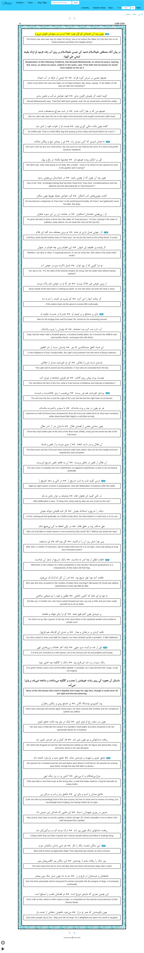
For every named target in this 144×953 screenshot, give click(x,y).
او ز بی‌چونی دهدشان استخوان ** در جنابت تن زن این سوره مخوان (72, 214)
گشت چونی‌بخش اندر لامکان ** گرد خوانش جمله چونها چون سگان (72, 196)
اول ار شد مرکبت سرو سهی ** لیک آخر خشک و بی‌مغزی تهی (70, 647)
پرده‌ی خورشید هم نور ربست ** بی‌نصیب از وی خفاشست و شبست (69, 393)
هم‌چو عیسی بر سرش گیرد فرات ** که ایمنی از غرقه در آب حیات (72, 78)
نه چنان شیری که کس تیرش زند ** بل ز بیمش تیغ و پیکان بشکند (69, 141)
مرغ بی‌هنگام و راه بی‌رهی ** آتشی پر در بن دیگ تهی (72, 776)
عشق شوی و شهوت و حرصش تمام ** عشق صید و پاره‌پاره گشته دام (70, 758)
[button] (20, 2)
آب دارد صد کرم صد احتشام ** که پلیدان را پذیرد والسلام (72, 329)
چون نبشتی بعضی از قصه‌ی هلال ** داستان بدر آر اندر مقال (72, 426)
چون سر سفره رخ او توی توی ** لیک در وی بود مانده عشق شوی (72, 721)
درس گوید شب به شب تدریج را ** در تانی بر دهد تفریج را (70, 480)
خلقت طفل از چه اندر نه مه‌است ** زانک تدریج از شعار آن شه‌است (70, 559)
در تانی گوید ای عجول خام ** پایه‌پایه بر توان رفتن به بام (72, 496)
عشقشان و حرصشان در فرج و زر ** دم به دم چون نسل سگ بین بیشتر (72, 876)
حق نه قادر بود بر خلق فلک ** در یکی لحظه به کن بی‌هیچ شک (72, 526)
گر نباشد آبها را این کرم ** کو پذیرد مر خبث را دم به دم (72, 299)
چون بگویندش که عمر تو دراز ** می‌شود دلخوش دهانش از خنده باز (72, 912)
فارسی (140, 14)
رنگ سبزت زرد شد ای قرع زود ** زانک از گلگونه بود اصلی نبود (72, 662)
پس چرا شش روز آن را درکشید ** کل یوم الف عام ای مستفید (72, 541)
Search (75, 2)
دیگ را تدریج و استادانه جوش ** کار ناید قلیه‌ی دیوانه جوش (72, 511)
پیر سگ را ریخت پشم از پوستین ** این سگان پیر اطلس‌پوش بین (72, 861)
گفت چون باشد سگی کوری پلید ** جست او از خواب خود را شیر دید (72, 126)
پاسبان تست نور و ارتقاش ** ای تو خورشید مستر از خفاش (72, 362)
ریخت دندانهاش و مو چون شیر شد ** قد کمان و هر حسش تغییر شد (72, 739)
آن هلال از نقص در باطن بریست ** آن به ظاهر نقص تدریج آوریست (72, 462)
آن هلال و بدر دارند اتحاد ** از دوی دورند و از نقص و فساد (72, 444)
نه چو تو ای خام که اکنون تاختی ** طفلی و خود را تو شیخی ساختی (72, 596)
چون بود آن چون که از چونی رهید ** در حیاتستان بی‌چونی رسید (72, 178)
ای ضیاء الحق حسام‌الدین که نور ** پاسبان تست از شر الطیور (72, 347)
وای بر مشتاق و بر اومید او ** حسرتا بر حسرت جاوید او (69, 314)
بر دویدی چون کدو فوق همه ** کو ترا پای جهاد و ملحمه (72, 614)
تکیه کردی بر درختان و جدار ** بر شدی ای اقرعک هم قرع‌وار (72, 632)
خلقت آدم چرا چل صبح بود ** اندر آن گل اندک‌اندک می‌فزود (72, 577)
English (128, 14)
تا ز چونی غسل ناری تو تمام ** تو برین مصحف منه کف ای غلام (69, 232)
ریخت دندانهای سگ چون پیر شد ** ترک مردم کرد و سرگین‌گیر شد (72, 830)
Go (133, 8)
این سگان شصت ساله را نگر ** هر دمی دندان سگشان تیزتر (69, 845)
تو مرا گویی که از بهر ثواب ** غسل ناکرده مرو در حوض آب (72, 265)
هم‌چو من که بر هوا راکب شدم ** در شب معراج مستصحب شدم (72, 111)
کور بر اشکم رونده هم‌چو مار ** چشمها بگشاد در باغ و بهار (72, 159)
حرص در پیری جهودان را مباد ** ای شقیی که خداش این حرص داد (72, 812)
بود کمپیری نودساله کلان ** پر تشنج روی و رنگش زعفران (72, 703)
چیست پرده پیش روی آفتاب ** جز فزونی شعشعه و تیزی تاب (72, 378)
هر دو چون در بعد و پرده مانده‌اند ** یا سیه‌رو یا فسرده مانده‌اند (72, 408)
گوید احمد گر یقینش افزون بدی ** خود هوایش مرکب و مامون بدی (72, 96)
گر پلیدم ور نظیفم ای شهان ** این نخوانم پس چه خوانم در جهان (72, 247)
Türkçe (134, 14)
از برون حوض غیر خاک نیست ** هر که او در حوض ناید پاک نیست (72, 283)
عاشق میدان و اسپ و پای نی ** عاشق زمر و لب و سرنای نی (72, 794)
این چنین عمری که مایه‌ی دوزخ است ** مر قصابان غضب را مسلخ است (72, 894)
